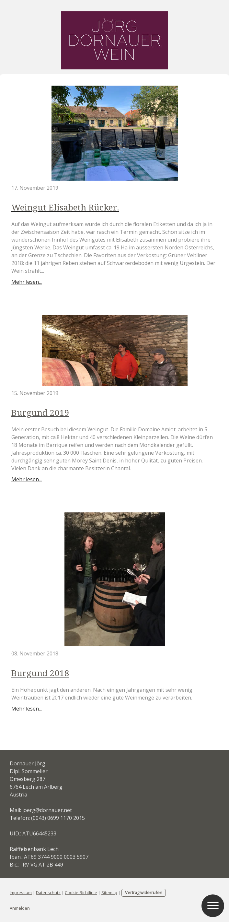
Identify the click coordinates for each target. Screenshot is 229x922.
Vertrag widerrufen (143, 892)
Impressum (21, 892)
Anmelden (20, 908)
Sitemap (109, 892)
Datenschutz (48, 892)
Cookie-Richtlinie (81, 892)
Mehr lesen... (26, 281)
